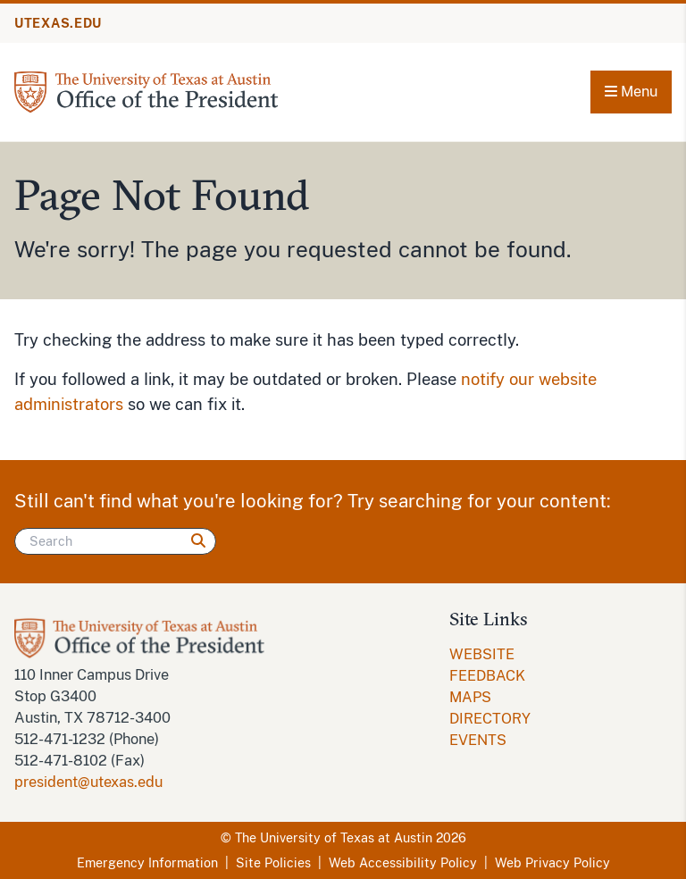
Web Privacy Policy (552, 863)
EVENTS (477, 740)
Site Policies (273, 863)
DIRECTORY (490, 718)
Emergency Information (147, 863)
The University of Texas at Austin (333, 838)
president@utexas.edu (88, 782)
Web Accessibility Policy (403, 863)
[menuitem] (517, 665)
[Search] (115, 541)
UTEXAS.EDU (58, 23)
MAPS (470, 697)
